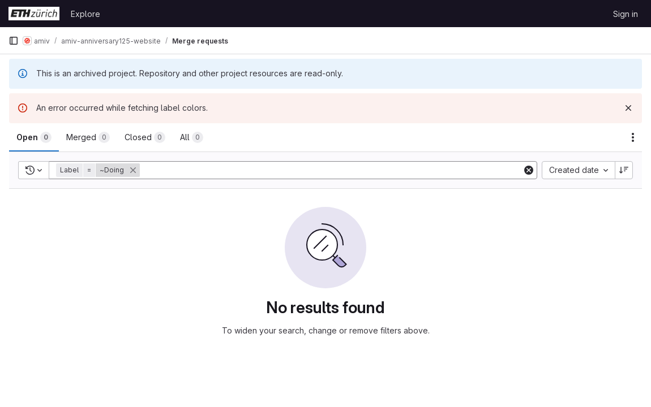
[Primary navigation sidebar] (14, 41)
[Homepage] (34, 14)
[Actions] (633, 137)
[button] (99, 170)
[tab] (34, 137)
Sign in (625, 14)
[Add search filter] (332, 170)
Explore (85, 14)
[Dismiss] (628, 108)
